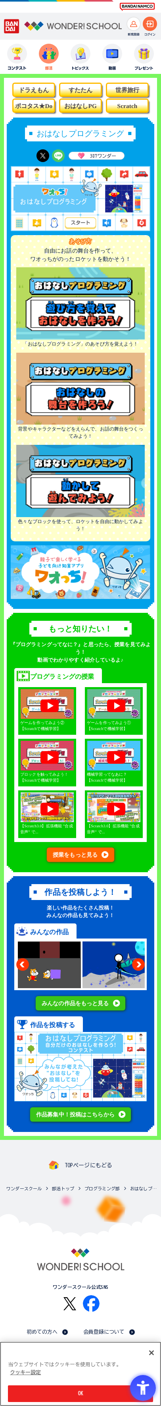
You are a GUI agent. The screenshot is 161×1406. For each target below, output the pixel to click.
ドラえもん (34, 90)
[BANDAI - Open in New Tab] (11, 26)
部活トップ (63, 1188)
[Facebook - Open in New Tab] (91, 1303)
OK (80, 1393)
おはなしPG (80, 105)
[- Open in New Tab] (80, 595)
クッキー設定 (25, 1372)
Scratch (127, 105)
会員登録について (104, 1332)
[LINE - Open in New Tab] (58, 155)
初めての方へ (42, 1332)
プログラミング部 (102, 1188)
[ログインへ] (150, 24)
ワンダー (95, 155)
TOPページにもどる (88, 1165)
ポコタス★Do (34, 105)
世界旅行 (127, 90)
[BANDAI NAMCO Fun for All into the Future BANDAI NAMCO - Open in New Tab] (137, 7)
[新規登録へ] (133, 24)
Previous (22, 964)
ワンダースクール (24, 1188)
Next (138, 964)
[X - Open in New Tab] (42, 155)
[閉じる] (151, 1353)
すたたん (81, 90)
